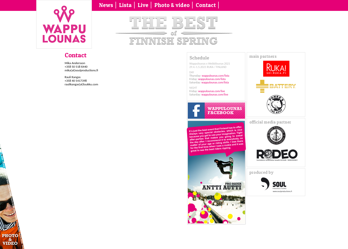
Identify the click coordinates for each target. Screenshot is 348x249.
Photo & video (172, 5)
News (106, 5)
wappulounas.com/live (211, 91)
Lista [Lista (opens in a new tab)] (125, 5)
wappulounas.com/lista (215, 75)
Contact (206, 5)
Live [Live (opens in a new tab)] (143, 5)
